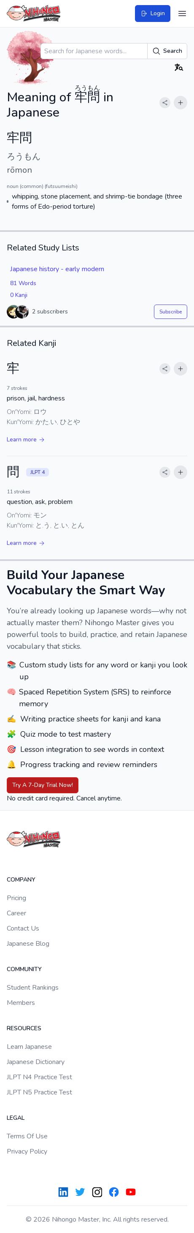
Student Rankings (33, 987)
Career (16, 913)
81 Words (23, 283)
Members (21, 1002)
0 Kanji (18, 295)
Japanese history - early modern (57, 269)
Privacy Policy (27, 1151)
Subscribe (170, 311)
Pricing (16, 898)
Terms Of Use (27, 1136)
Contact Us (23, 928)
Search (167, 51)
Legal (15, 1118)
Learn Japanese (29, 1046)
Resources (24, 1028)
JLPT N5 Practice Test (39, 1092)
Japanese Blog (28, 943)
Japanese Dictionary (36, 1062)
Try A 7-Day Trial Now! (42, 785)
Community (24, 969)
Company (21, 880)
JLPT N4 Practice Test (39, 1077)
